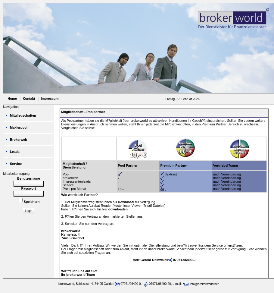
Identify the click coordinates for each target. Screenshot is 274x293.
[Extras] (171, 174)
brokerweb (70, 178)
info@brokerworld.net (200, 284)
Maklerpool (18, 127)
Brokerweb (18, 139)
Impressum (50, 98)
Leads (15, 151)
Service (68, 185)
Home (12, 98)
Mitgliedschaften (23, 115)
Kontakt (29, 98)
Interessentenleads (77, 181)
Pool (66, 174)
